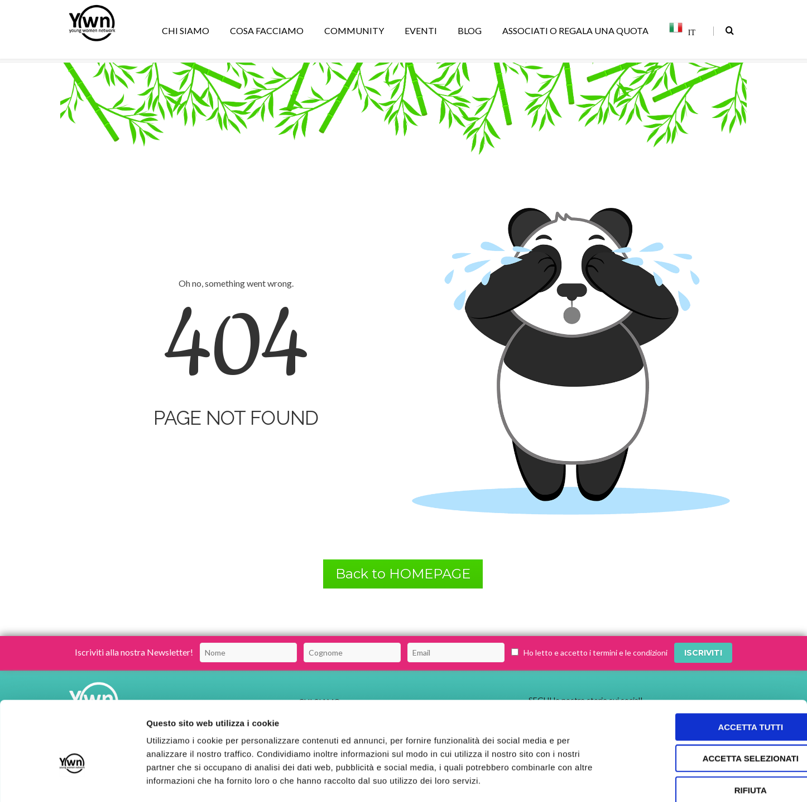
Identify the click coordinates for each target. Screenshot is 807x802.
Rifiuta (714, 731)
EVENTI (423, 30)
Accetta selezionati (714, 700)
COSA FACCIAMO (269, 30)
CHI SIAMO (187, 30)
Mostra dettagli (587, 780)
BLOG (472, 30)
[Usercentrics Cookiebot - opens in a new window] (72, 780)
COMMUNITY (356, 30)
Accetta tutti (714, 668)
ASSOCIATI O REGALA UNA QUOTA (577, 30)
